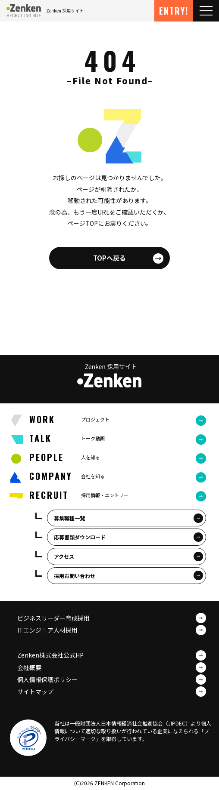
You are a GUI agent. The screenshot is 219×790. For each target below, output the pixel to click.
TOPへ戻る (109, 257)
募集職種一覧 (69, 518)
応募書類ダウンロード (80, 537)
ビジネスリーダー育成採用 (53, 618)
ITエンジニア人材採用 (47, 630)
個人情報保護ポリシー (47, 679)
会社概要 (29, 667)
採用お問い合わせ (74, 575)
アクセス (64, 556)
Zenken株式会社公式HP (50, 655)
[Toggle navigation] (206, 11)
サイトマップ (35, 691)
